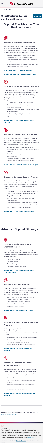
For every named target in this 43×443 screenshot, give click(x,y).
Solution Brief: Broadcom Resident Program (18, 310)
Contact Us (37, 16)
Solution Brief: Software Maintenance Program (20, 74)
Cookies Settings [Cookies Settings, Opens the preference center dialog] (21, 441)
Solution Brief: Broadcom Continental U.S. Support (21, 165)
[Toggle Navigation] (2, 3)
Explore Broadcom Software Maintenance (18, 70)
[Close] (39, 426)
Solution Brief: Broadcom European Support (19, 211)
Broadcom (21, 3)
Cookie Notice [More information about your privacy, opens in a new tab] (31, 437)
